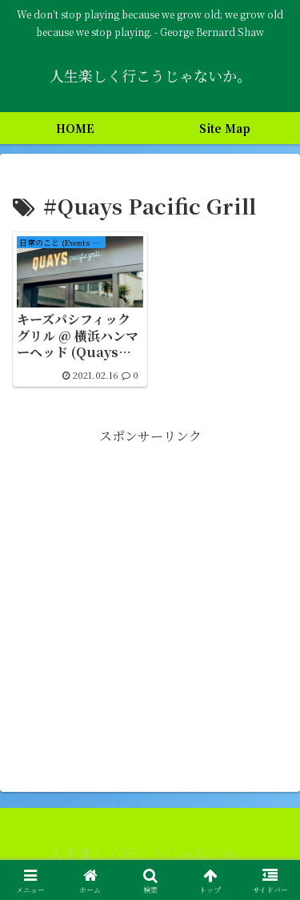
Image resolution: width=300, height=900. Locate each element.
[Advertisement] (150, 598)
